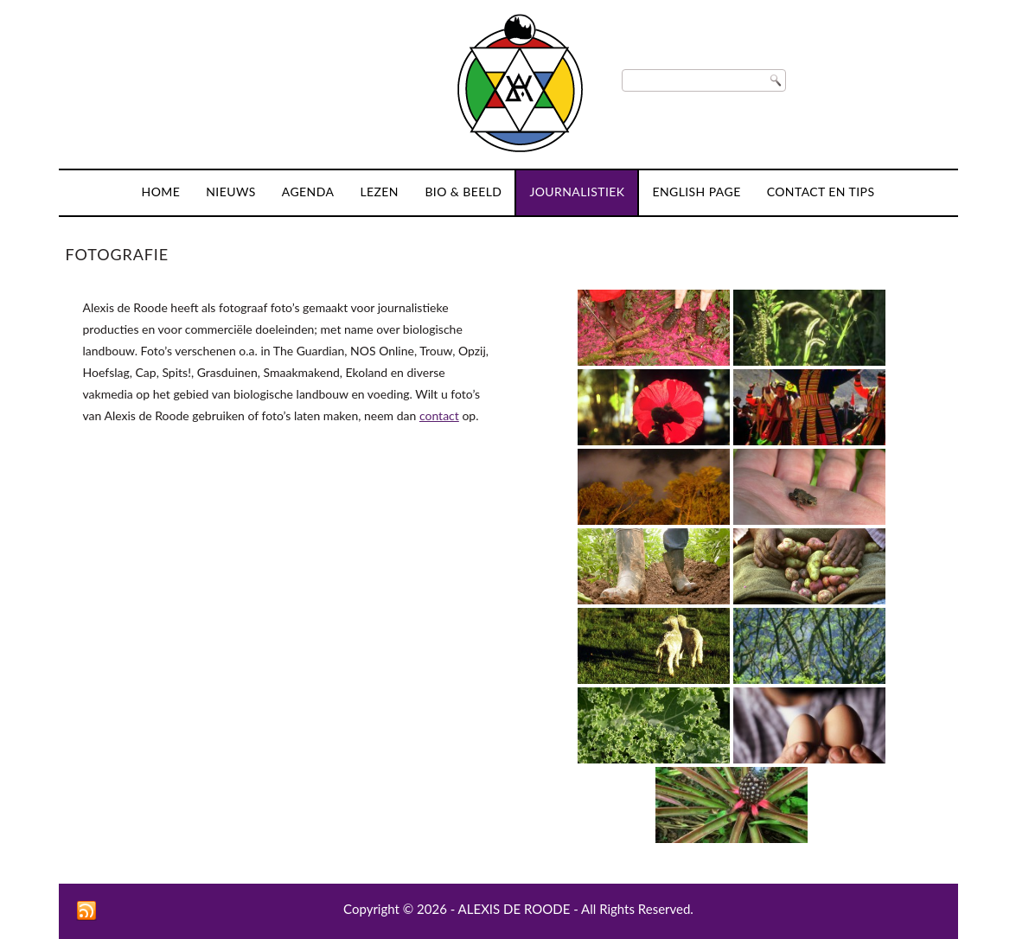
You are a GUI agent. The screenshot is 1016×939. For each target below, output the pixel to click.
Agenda (308, 191)
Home (161, 191)
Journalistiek (576, 191)
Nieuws (231, 191)
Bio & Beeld (463, 191)
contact (439, 415)
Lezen (379, 191)
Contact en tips (821, 191)
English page (696, 191)
